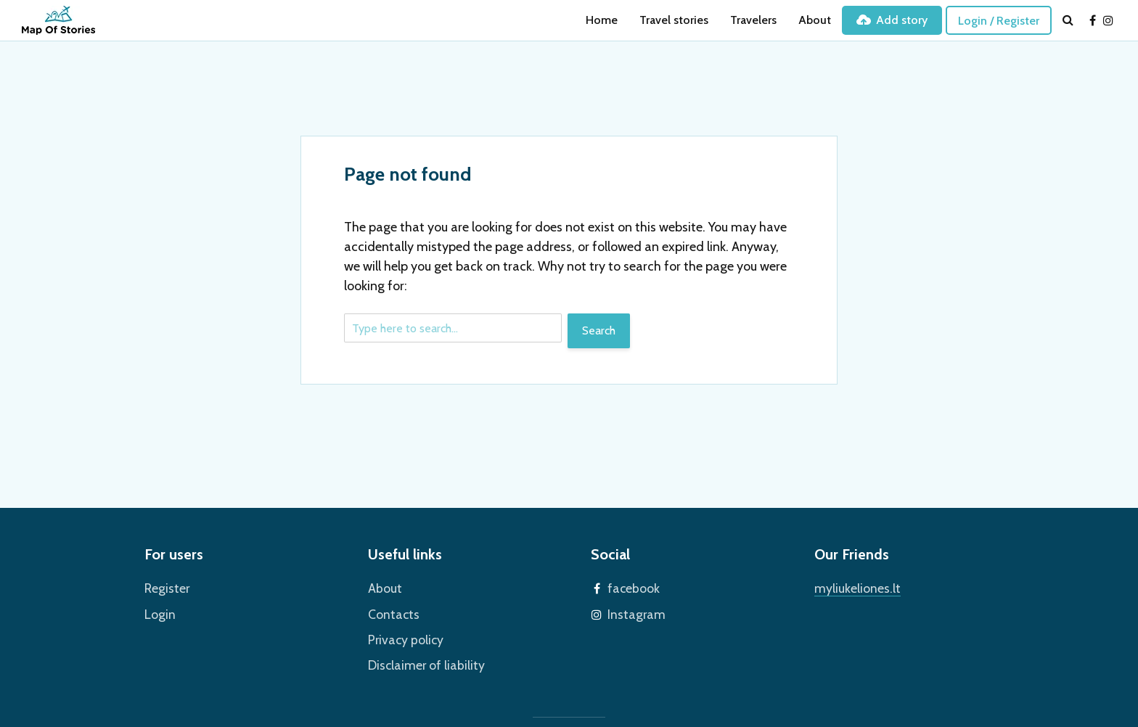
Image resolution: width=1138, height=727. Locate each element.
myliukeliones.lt (852, 586)
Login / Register (998, 21)
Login (157, 610)
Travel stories (673, 20)
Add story (892, 20)
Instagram (632, 610)
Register (165, 586)
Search (598, 330)
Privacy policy (401, 634)
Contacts (390, 610)
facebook (630, 586)
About (814, 20)
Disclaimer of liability (419, 658)
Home (602, 20)
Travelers (753, 20)
